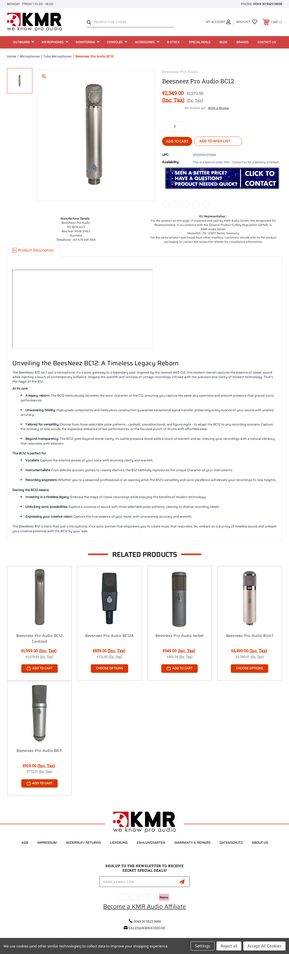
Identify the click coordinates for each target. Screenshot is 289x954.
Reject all (229, 946)
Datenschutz (231, 843)
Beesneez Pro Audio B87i (39, 751)
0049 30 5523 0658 (267, 4)
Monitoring (88, 42)
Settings (202, 946)
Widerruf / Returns (83, 843)
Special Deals (199, 42)
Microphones (55, 42)
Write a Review (218, 107)
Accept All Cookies (264, 946)
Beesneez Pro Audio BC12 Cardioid (39, 638)
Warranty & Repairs (192, 843)
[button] (222, 178)
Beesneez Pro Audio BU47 (249, 636)
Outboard (23, 42)
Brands (242, 42)
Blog (223, 42)
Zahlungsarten (151, 843)
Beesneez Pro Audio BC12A (109, 636)
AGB (24, 843)
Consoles (117, 42)
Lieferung (119, 843)
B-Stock (173, 42)
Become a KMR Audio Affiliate (144, 907)
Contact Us (267, 42)
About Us (260, 843)
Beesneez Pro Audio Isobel (179, 636)
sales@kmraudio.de (146, 928)
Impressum (47, 843)
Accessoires (147, 42)
